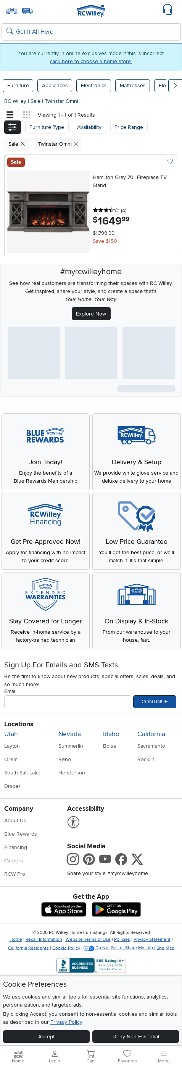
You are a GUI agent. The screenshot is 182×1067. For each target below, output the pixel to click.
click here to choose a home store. (91, 61)
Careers (13, 860)
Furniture (18, 85)
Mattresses (133, 85)
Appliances (55, 85)
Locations (18, 724)
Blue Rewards (20, 834)
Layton (12, 746)
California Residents (28, 948)
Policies (122, 939)
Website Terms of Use (88, 939)
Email (10, 691)
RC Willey (15, 101)
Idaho (111, 734)
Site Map (165, 948)
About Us (15, 820)
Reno (64, 759)
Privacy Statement (152, 939)
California (151, 734)
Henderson (71, 772)
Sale (36, 101)
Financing (15, 847)
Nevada (69, 734)
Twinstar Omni (61, 101)
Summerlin (70, 746)
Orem (11, 759)
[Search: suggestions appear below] (91, 32)
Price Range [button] (128, 127)
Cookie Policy (66, 948)
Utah (11, 734)
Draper (12, 786)
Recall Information (44, 939)
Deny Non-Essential (136, 1036)
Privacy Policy (66, 1022)
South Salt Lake (22, 772)
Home (16, 939)
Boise (109, 746)
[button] (12, 127)
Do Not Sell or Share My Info (119, 948)
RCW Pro (14, 874)
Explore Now (91, 314)
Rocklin (146, 759)
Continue (155, 701)
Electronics (94, 85)
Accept (46, 1036)
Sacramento (151, 746)
